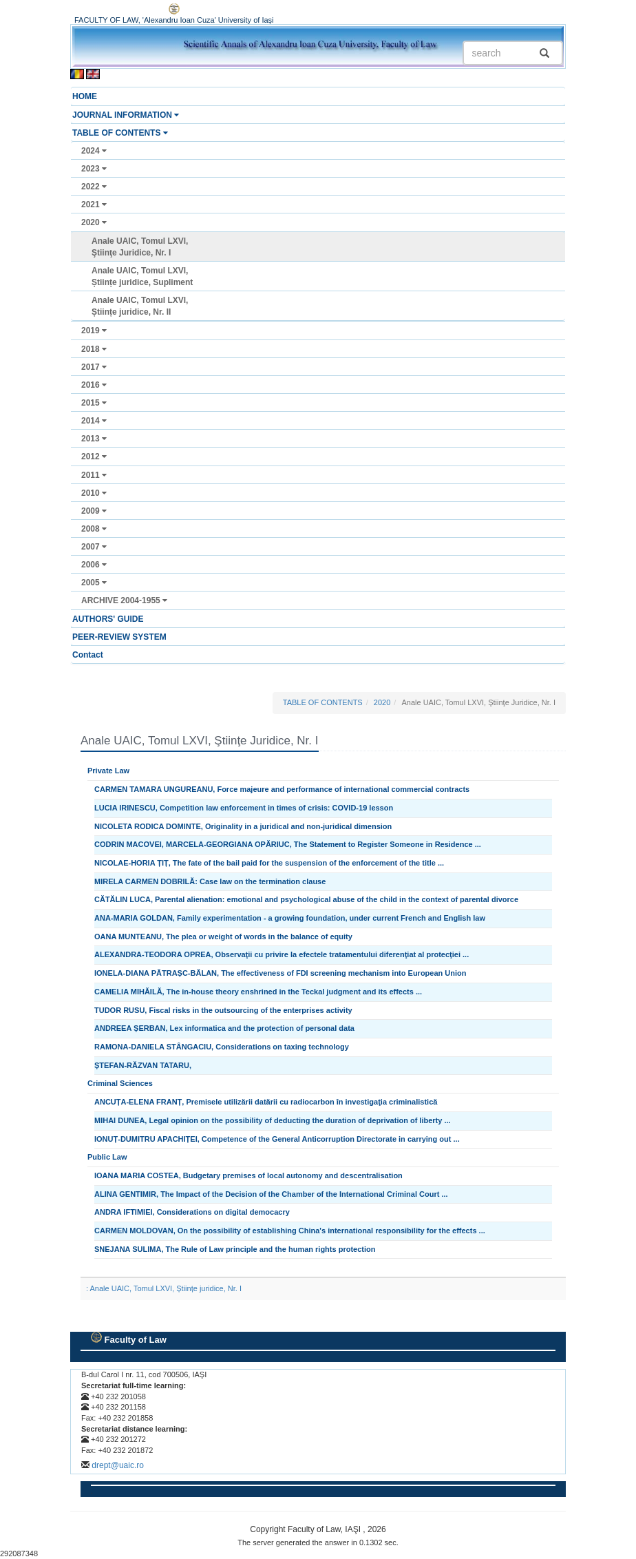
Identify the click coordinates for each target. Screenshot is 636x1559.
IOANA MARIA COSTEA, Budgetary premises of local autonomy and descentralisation (248, 1175)
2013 (94, 438)
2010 (94, 493)
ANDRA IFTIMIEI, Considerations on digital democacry (192, 1212)
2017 (94, 367)
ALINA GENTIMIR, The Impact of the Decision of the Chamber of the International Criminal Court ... (271, 1194)
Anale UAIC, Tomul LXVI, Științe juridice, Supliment (142, 276)
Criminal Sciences (120, 1083)
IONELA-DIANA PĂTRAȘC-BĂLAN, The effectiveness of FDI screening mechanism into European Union (280, 973)
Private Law (108, 770)
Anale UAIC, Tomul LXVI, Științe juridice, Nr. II (140, 306)
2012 (94, 456)
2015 (94, 403)
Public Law (107, 1157)
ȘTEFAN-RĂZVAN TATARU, (142, 1065)
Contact (87, 655)
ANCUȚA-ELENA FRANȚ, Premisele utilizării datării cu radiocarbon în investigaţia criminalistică (265, 1102)
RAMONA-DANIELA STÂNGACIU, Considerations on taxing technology (221, 1047)
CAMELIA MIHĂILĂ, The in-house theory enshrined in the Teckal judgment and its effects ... (258, 991)
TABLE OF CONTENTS (120, 133)
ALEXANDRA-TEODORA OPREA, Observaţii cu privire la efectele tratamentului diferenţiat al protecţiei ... (281, 954)
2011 (94, 475)
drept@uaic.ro (118, 1465)
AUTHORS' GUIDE (108, 619)
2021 (94, 204)
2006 (94, 564)
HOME (84, 96)
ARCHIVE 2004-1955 (124, 600)
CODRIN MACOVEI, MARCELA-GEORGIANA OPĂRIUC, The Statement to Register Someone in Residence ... (287, 844)
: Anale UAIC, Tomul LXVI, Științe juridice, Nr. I (164, 1288)
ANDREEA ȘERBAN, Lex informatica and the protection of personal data (224, 1028)
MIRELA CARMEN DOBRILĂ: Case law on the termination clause (210, 881)
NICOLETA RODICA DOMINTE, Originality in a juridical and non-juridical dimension (243, 826)
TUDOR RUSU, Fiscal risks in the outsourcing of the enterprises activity (223, 1010)
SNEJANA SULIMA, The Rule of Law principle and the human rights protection (234, 1249)
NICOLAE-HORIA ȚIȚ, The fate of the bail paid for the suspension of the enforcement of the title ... (269, 863)
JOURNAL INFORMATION (125, 115)
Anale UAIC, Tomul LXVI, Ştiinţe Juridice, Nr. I (140, 247)
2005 (94, 582)
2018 (94, 349)
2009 (94, 511)
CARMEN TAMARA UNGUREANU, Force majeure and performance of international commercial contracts (281, 789)
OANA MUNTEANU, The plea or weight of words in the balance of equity (223, 936)
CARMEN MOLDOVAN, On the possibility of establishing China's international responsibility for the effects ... (289, 1230)
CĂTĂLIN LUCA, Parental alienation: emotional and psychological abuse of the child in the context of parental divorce (306, 899)
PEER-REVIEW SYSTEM (119, 637)
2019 (94, 330)
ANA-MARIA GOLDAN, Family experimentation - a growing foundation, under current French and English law (289, 918)
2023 (94, 169)
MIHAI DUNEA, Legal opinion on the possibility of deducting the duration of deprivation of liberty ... (272, 1120)
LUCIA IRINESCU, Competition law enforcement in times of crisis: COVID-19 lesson (243, 808)
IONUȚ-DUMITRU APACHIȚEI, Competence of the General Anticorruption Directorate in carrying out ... (277, 1139)
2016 (94, 385)
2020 (94, 222)
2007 (94, 547)
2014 (94, 421)
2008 (94, 529)
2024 (94, 151)
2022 (94, 186)
